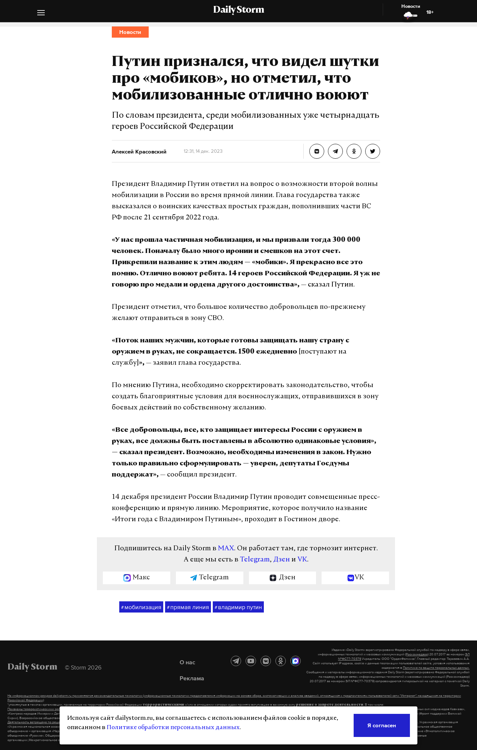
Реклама (192, 678)
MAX (226, 548)
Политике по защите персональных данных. (436, 668)
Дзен (281, 559)
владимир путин (238, 607)
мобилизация (141, 607)
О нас (187, 662)
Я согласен (381, 725)
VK (302, 559)
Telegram (255, 559)
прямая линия (188, 607)
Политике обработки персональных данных (173, 728)
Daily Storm (238, 10)
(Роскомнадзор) (417, 654)
